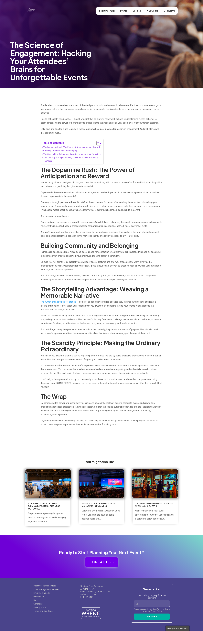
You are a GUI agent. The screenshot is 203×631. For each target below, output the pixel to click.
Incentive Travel (107, 11)
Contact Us (169, 11)
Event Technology (41, 593)
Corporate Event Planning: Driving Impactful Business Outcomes (44, 506)
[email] (152, 604)
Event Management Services (46, 589)
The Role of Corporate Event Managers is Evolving (99, 504)
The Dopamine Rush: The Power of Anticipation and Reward (71, 147)
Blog (35, 600)
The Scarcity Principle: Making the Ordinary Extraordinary (70, 157)
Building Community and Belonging (60, 151)
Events (123, 11)
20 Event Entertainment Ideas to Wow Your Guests (154, 504)
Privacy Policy (39, 607)
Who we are (152, 11)
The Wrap (47, 161)
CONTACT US (102, 562)
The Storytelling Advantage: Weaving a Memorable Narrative (72, 154)
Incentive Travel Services (44, 585)
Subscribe (152, 616)
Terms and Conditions (43, 611)
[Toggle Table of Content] (97, 143)
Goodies (137, 11)
